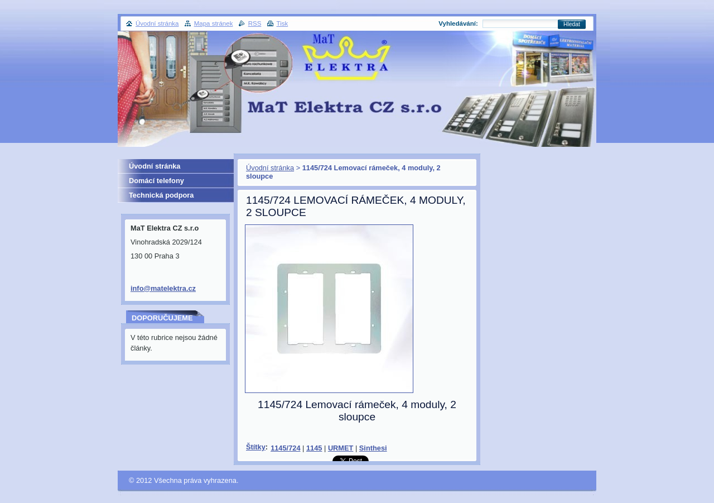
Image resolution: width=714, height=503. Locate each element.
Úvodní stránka (270, 168)
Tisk (282, 23)
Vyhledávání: (458, 23)
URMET (341, 448)
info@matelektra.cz (163, 288)
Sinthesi (373, 448)
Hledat (571, 24)
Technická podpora (161, 195)
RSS (255, 23)
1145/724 (285, 448)
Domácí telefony (156, 180)
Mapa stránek (213, 23)
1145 (314, 448)
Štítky (256, 447)
